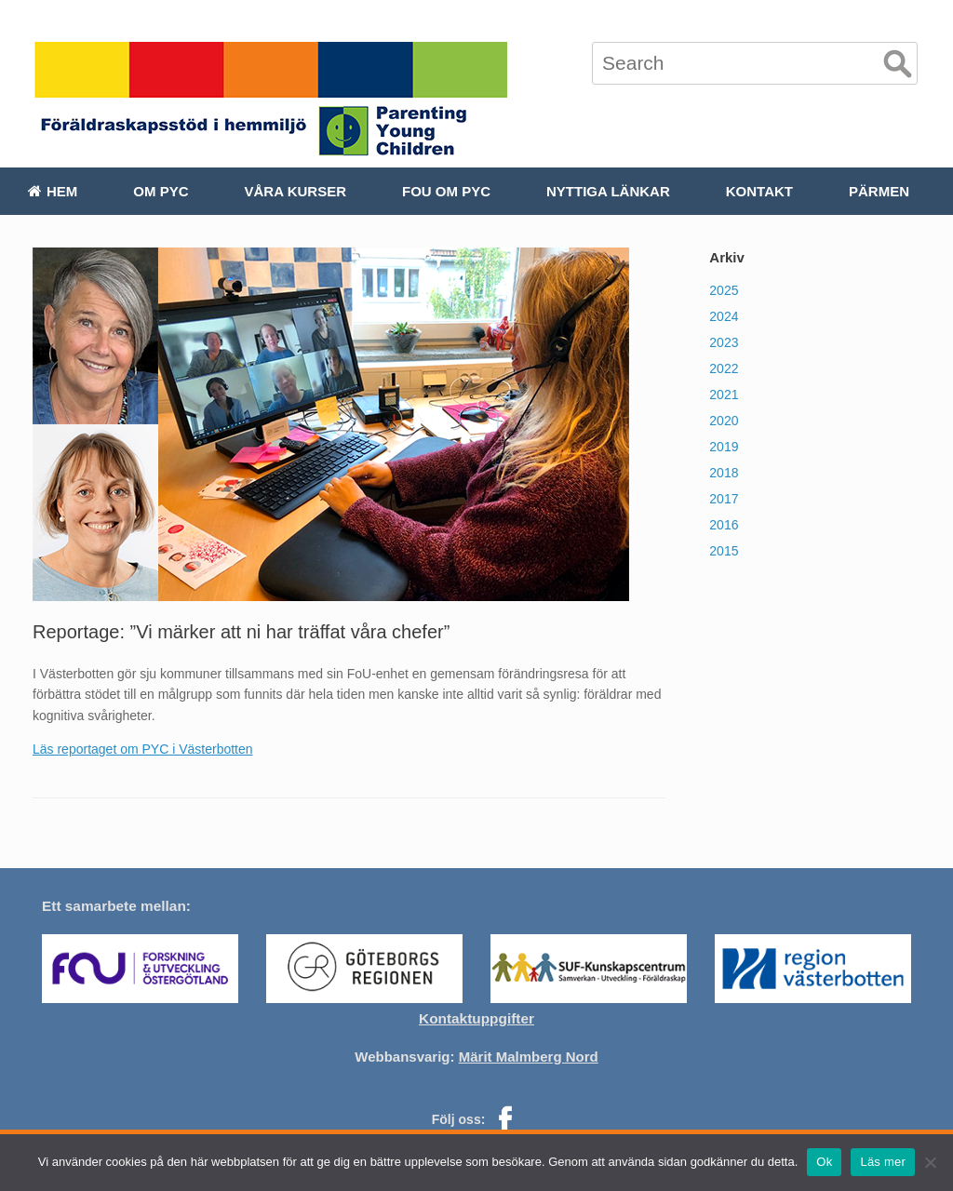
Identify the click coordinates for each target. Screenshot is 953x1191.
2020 (723, 420)
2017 (723, 498)
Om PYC (160, 191)
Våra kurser (295, 191)
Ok (824, 1162)
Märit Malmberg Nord (528, 1056)
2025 (723, 290)
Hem (52, 191)
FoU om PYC (446, 191)
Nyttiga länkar (608, 191)
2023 (723, 342)
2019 (723, 446)
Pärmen (879, 191)
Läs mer (883, 1162)
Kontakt (759, 191)
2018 (723, 472)
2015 (723, 550)
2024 (723, 316)
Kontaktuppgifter (476, 1018)
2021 (723, 394)
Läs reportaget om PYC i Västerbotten (143, 749)
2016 (723, 524)
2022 (723, 368)
